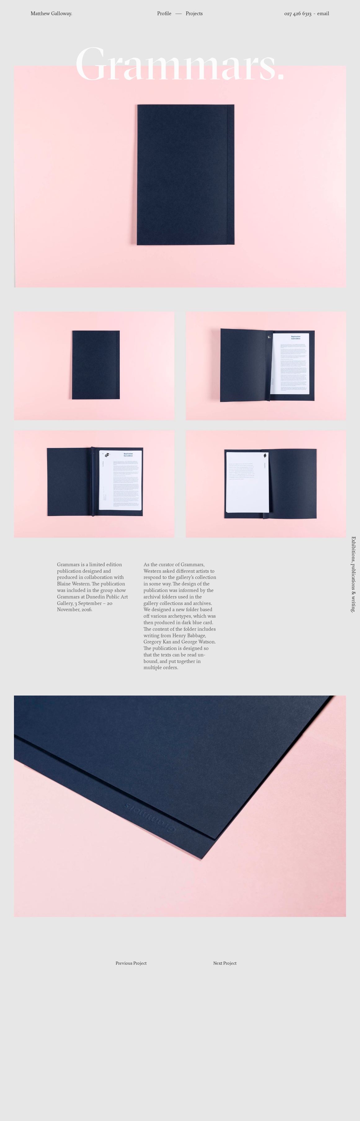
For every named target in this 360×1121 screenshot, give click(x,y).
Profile (165, 13)
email (323, 13)
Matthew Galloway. (51, 13)
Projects (194, 13)
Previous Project (131, 964)
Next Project (225, 964)
